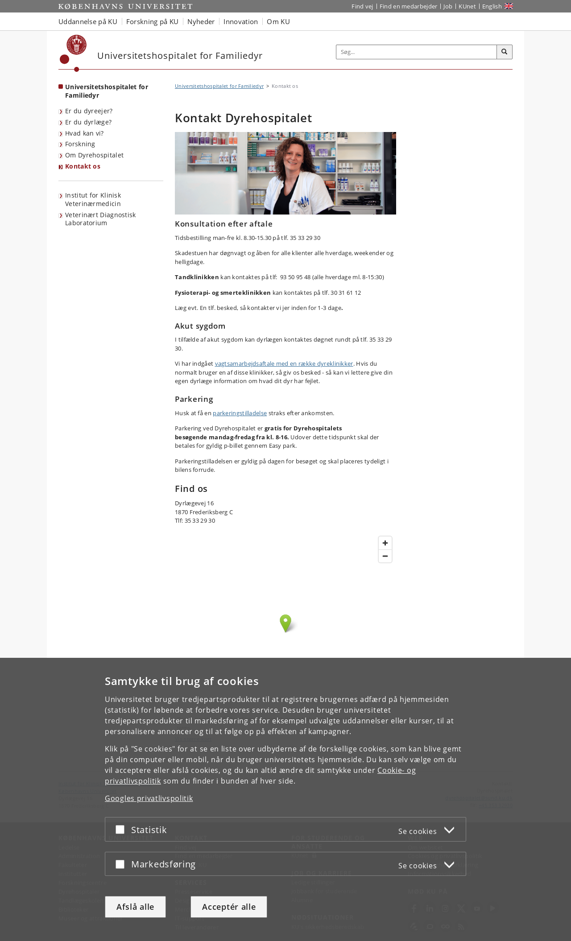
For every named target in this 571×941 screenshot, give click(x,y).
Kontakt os (82, 166)
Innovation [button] (240, 21)
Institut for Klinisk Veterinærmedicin (93, 199)
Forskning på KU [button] (152, 21)
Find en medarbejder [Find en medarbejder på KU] (409, 6)
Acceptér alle (229, 906)
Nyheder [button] (201, 21)
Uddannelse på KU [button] (87, 21)
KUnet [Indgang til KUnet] (467, 6)
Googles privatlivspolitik (149, 798)
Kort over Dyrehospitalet (285, 632)
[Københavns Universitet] (73, 53)
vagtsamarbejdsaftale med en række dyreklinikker (284, 363)
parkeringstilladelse (240, 413)
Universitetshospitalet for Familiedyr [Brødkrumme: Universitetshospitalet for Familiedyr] (219, 86)
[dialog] (285, 799)
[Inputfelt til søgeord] (416, 52)
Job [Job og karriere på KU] (447, 6)
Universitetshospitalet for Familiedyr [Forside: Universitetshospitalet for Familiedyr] (106, 91)
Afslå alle (135, 906)
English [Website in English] (492, 6)
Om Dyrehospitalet (94, 155)
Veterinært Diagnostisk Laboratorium (100, 218)
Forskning (80, 144)
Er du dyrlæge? (88, 122)
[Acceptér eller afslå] (122, 829)
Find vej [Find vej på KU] (362, 6)
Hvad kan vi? (84, 133)
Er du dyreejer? (89, 111)
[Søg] (505, 52)
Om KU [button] (278, 21)
